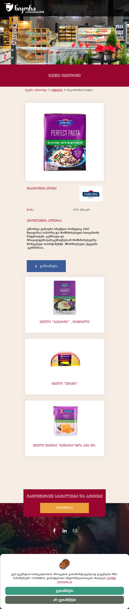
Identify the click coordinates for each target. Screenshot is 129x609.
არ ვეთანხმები (64, 600)
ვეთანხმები (64, 591)
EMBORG (57, 90)
